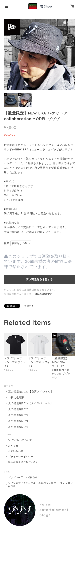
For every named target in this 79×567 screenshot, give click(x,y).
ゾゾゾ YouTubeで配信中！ (24, 477)
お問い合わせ (15, 451)
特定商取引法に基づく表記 (23, 462)
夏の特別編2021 (18, 420)
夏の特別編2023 (18, 409)
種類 (6, 243)
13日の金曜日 (16, 397)
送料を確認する (43, 294)
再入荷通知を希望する (39, 279)
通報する (29, 306)
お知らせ (13, 445)
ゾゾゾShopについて (20, 440)
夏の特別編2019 (18, 426)
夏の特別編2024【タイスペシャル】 (30, 403)
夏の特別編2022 (18, 415)
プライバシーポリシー (20, 456)
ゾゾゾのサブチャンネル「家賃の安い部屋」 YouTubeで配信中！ (40, 484)
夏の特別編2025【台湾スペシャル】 (30, 391)
